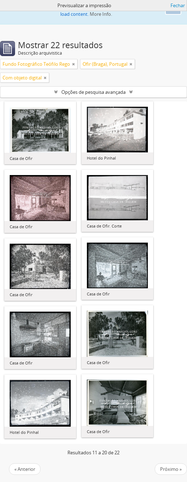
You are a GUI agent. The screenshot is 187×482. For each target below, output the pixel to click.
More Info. (101, 14)
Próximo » (171, 469)
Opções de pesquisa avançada (93, 92)
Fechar (177, 5)
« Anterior (24, 469)
